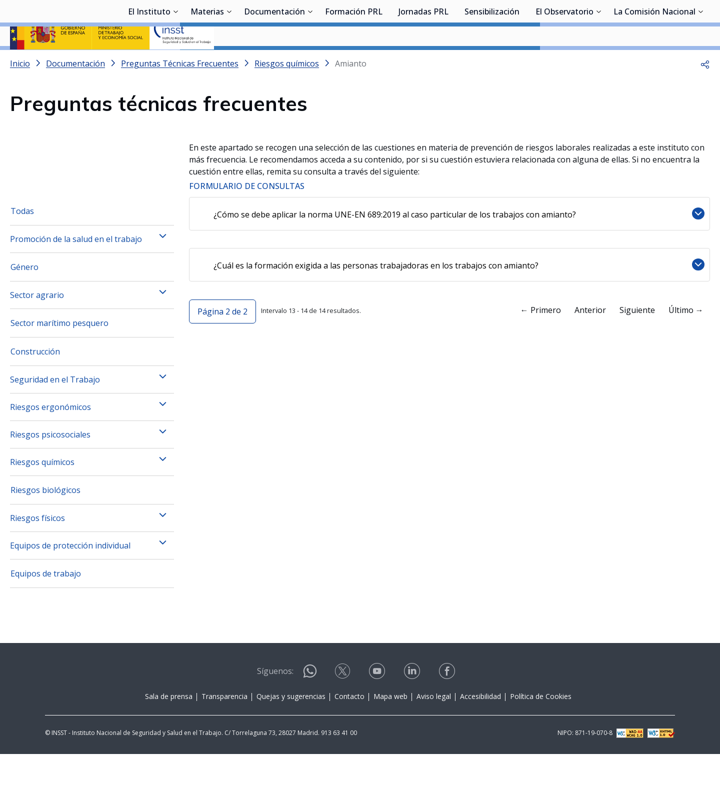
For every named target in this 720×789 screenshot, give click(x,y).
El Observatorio (565, 62)
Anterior (590, 345)
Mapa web (391, 731)
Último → (686, 345)
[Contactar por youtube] (378, 709)
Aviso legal (433, 731)
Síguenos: (275, 706)
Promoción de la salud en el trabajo (76, 274)
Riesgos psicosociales (50, 469)
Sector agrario (37, 330)
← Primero (540, 345)
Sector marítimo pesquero (59, 358)
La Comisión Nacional (655, 62)
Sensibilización (492, 62)
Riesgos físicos (37, 553)
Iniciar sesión (672, 22)
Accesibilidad (480, 731)
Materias (207, 62)
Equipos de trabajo (45, 608)
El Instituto (149, 62)
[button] (705, 90)
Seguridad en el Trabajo (55, 414)
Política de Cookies (541, 731)
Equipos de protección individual (70, 580)
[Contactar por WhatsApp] (310, 710)
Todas (22, 246)
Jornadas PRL (423, 62)
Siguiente (637, 345)
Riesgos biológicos (45, 525)
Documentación (274, 62)
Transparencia (225, 731)
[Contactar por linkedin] (413, 709)
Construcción (35, 386)
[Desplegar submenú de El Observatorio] (599, 61)
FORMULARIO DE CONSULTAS (246, 212)
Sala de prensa (168, 731)
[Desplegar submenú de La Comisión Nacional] (701, 61)
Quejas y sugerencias (291, 731)
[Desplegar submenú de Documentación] (310, 61)
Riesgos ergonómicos (50, 442)
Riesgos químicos (42, 497)
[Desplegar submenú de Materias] (229, 61)
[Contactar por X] (343, 709)
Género (24, 302)
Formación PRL (353, 62)
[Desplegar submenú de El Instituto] (175, 61)
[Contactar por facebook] (448, 709)
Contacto (349, 731)
